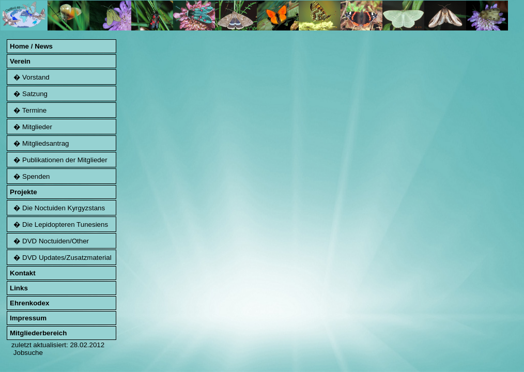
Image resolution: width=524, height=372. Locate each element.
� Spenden (30, 176)
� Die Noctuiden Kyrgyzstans (57, 208)
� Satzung (29, 94)
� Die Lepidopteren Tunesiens (59, 224)
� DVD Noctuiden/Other (49, 241)
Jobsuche (28, 353)
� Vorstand (30, 77)
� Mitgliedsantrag (39, 143)
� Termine (28, 110)
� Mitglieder (31, 127)
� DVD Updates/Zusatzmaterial (61, 257)
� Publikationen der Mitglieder (58, 160)
